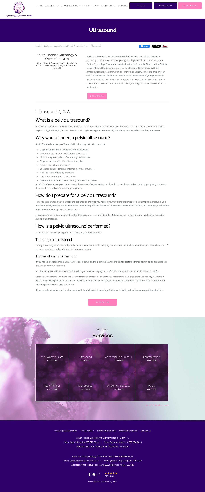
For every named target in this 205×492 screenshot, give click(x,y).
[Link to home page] (16, 9)
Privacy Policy (87, 430)
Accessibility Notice (128, 430)
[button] (165, 5)
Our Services (82, 46)
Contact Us (146, 430)
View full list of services (157, 405)
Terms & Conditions (106, 430)
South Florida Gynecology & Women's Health (54, 46)
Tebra (114, 481)
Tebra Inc (73, 430)
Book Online (97, 96)
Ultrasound (96, 46)
